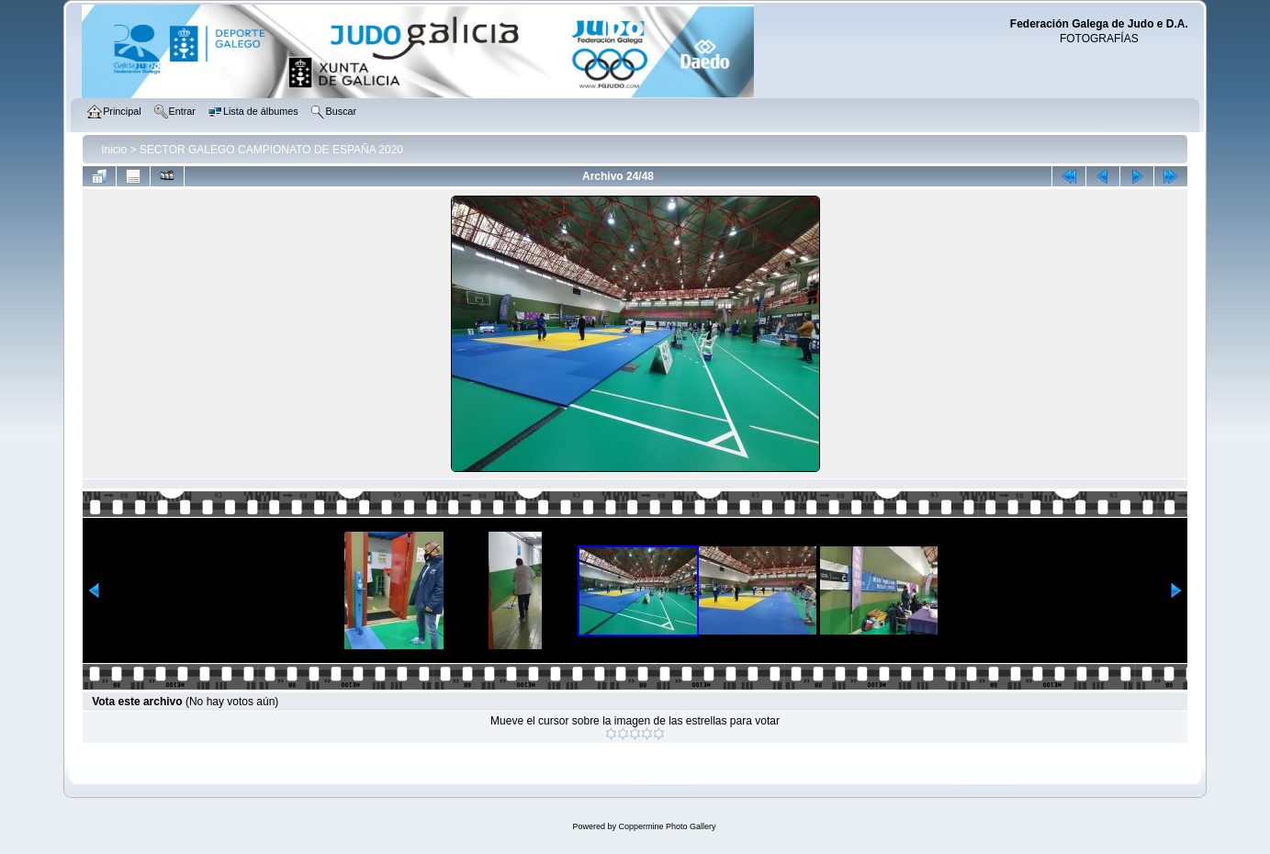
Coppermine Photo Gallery (666, 826)
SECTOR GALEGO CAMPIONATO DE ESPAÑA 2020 (271, 149)
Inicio (114, 149)
